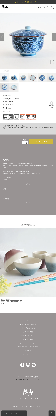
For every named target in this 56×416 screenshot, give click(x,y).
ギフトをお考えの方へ (28, 324)
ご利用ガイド (28, 320)
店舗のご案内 (28, 339)
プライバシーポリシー (28, 343)
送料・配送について (28, 328)
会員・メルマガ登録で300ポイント (28, 2)
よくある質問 (28, 332)
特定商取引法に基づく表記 (28, 347)
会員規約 (28, 350)
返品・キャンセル (28, 335)
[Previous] (2, 37)
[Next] (54, 37)
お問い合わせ (28, 354)
